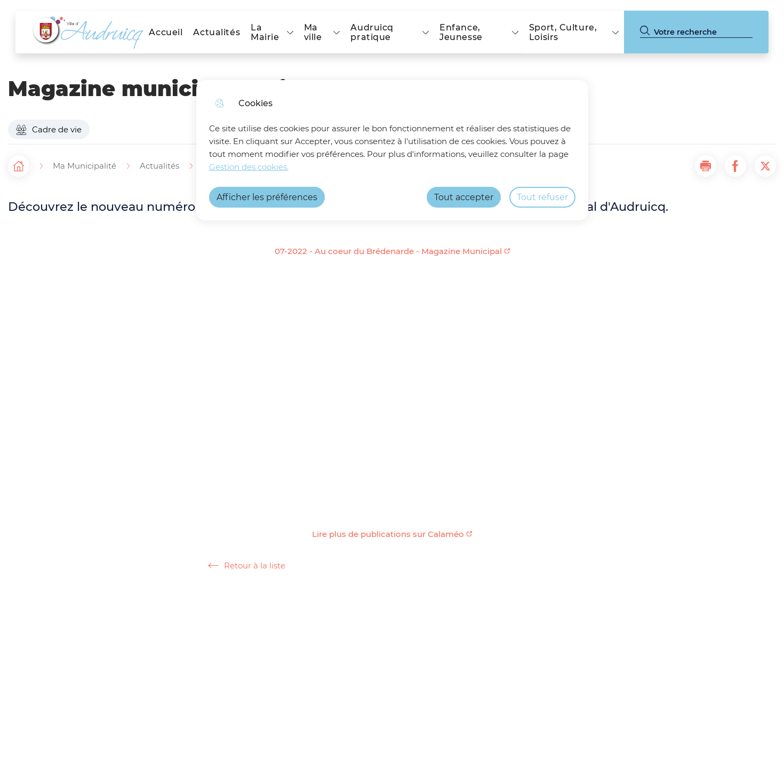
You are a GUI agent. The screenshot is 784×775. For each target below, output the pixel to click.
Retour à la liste (246, 565)
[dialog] (392, 150)
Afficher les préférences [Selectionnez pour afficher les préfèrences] (267, 197)
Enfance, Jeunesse (461, 32)
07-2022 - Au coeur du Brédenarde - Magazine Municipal (388, 251)
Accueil (165, 32)
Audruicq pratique (372, 32)
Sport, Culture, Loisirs (563, 32)
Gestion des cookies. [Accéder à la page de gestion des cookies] (249, 167)
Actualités (216, 32)
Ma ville (313, 32)
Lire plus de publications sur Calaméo (388, 534)
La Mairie (265, 32)
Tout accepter (463, 197)
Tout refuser (542, 197)
